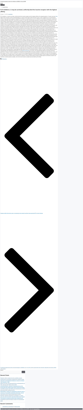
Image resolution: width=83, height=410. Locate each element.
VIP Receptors (4, 59)
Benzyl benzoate (26, 50)
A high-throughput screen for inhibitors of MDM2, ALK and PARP (13, 1)
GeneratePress (37, 409)
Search (1, 370)
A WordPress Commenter (8, 406)
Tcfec (57, 16)
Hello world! (17, 406)
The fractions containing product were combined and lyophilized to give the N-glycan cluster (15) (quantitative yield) (12, 399)
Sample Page (5, 7)
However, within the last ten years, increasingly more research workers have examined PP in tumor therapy (21, 213)
